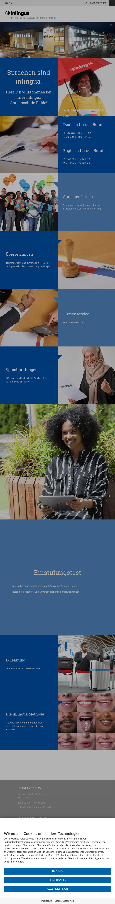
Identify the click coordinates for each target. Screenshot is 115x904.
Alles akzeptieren (57, 889)
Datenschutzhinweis (64, 900)
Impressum (46, 900)
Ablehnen (57, 871)
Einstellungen (57, 880)
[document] (57, 849)
